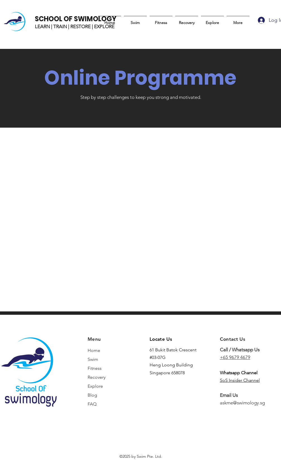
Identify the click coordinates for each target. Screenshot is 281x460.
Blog (92, 395)
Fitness (95, 368)
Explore (95, 386)
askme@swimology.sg (242, 403)
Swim (93, 359)
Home (94, 350)
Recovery (96, 377)
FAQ (92, 404)
